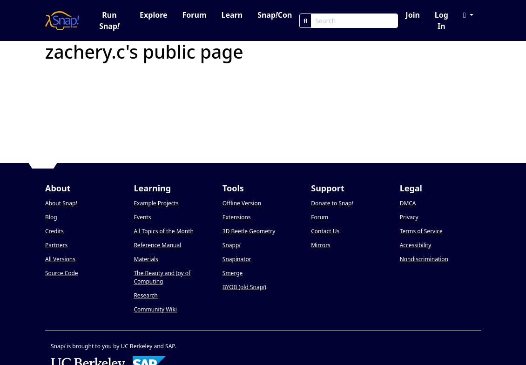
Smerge (233, 273)
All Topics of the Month (164, 231)
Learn (232, 15)
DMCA (408, 203)
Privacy (409, 217)
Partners (56, 245)
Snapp (232, 245)
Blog (51, 217)
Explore (153, 15)
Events (142, 217)
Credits (54, 231)
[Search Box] (354, 21)
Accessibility (416, 245)
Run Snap (109, 20)
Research (145, 295)
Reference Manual (157, 245)
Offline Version (242, 203)
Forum (194, 15)
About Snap (61, 203)
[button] (468, 15)
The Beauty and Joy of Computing (162, 277)
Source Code (61, 273)
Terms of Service (421, 231)
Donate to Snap (332, 203)
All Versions (60, 259)
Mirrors (320, 245)
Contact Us (325, 231)
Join (412, 15)
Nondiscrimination (424, 259)
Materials (146, 259)
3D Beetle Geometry (249, 231)
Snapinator (237, 259)
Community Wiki (155, 309)
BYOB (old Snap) (244, 287)
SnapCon (274, 15)
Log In (441, 20)
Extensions (237, 217)
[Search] (305, 21)
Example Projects (156, 203)
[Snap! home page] (62, 20)
